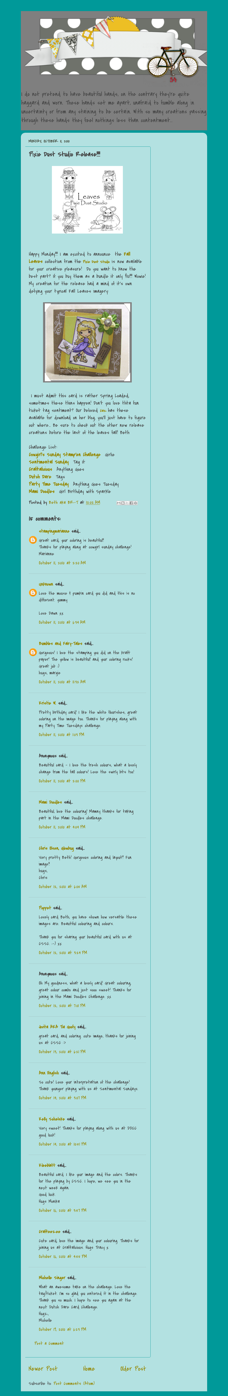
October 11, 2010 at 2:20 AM (62, 563)
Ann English (49, 1073)
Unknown (46, 584)
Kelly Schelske (52, 1119)
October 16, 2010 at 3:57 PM (62, 1210)
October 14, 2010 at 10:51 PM (62, 1144)
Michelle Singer (52, 1278)
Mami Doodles (50, 802)
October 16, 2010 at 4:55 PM (63, 1256)
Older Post (133, 1368)
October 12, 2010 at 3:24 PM (63, 953)
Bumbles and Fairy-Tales (60, 643)
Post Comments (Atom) (73, 1383)
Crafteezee (49, 1231)
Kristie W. (48, 703)
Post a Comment (49, 1343)
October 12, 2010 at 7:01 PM (62, 1005)
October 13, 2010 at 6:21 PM (62, 1052)
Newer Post (43, 1368)
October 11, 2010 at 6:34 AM (62, 622)
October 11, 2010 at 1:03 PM (61, 734)
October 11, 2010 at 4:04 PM (62, 827)
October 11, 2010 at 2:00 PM (62, 781)
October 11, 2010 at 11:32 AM (62, 682)
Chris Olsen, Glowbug (56, 848)
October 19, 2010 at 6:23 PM (62, 1329)
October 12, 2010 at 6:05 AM (63, 886)
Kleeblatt (47, 1165)
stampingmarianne (54, 531)
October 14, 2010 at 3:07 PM (62, 1098)
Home (89, 1368)
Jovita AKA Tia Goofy (57, 1027)
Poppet (45, 908)
